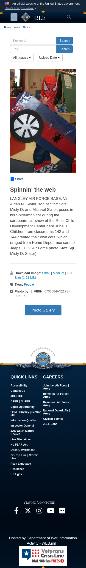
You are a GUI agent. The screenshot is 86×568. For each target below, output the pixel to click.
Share (17, 179)
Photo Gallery (43, 310)
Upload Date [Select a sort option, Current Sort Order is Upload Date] (49, 57)
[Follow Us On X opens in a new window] (27, 512)
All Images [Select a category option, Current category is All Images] (22, 57)
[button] (21, 8)
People (29, 284)
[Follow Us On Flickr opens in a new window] (62, 512)
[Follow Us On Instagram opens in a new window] (39, 512)
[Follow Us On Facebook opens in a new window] (16, 512)
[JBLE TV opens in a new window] (50, 512)
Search (64, 40)
